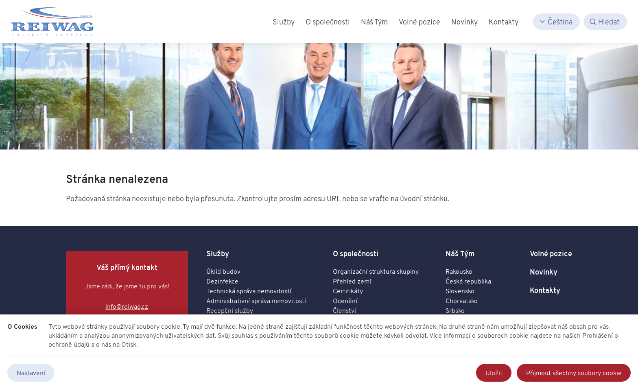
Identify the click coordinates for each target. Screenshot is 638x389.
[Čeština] (556, 21)
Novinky (543, 271)
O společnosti (355, 253)
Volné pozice (551, 253)
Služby (217, 253)
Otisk (128, 344)
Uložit (494, 373)
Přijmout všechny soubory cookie (574, 373)
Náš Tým (460, 253)
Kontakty (545, 290)
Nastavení (31, 373)
